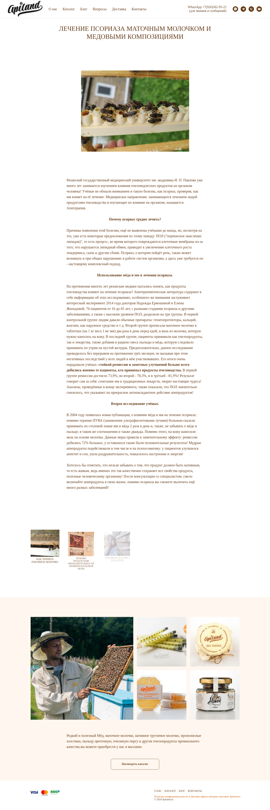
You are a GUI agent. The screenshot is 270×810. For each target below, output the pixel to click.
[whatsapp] (235, 9)
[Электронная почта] (259, 9)
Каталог (69, 9)
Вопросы (100, 9)
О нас (53, 9)
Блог (83, 9)
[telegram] (243, 9)
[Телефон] (251, 9)
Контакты (138, 9)
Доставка (119, 9)
